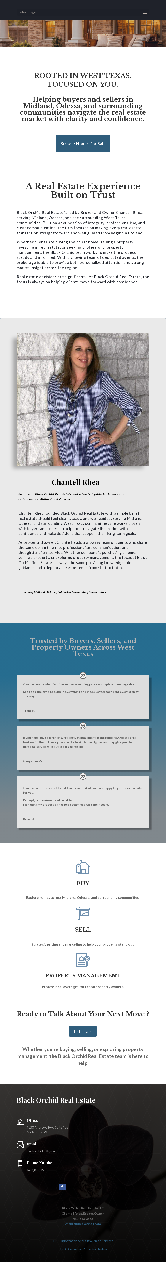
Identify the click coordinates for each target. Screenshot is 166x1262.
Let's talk (83, 1031)
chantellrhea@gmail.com (83, 1224)
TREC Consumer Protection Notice (83, 1249)
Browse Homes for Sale (83, 143)
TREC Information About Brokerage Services (83, 1241)
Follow (74, 1187)
